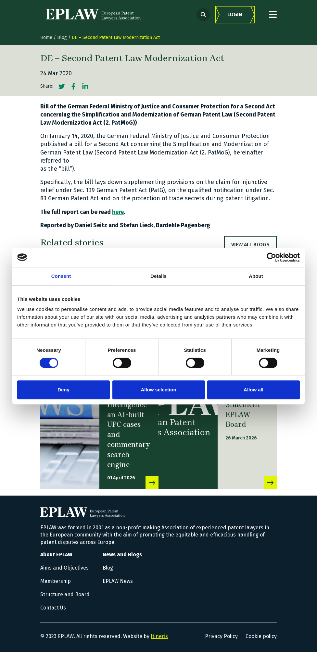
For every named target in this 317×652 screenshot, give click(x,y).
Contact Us (53, 608)
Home (46, 37)
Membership (55, 581)
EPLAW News (118, 581)
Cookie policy (261, 636)
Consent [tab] (61, 276)
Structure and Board (65, 594)
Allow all (253, 389)
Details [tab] (158, 276)
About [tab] (256, 276)
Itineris (159, 636)
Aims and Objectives (64, 568)
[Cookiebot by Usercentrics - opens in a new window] (271, 257)
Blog (62, 37)
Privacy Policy (221, 636)
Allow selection (158, 389)
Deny (63, 389)
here (118, 211)
